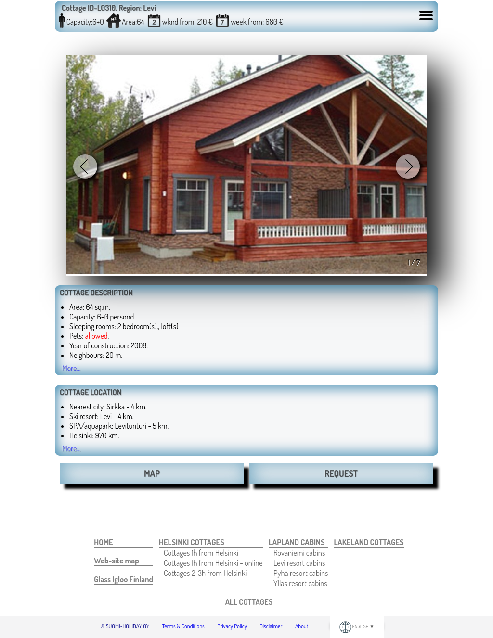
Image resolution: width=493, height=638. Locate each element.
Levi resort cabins (299, 563)
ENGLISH (357, 626)
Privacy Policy (232, 626)
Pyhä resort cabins (300, 573)
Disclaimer (270, 626)
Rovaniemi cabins (299, 553)
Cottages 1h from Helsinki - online (213, 563)
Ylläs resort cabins (300, 583)
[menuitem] (123, 542)
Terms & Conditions (183, 626)
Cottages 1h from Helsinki (201, 553)
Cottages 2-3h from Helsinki (205, 573)
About (301, 626)
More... (71, 368)
